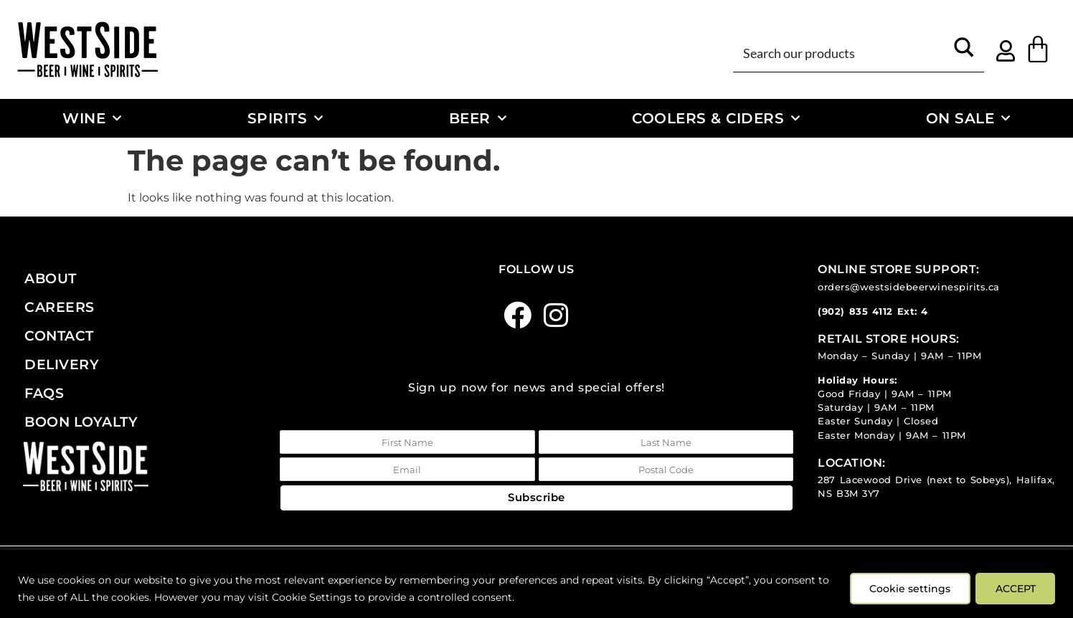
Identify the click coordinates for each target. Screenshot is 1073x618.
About (50, 278)
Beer (478, 118)
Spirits (285, 118)
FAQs (44, 392)
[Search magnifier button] (964, 52)
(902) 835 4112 (855, 311)
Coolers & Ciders (716, 118)
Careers (59, 306)
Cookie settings (906, 588)
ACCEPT (1014, 588)
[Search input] (841, 52)
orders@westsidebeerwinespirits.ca (909, 287)
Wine (92, 118)
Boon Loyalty (81, 421)
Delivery (61, 364)
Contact (59, 335)
